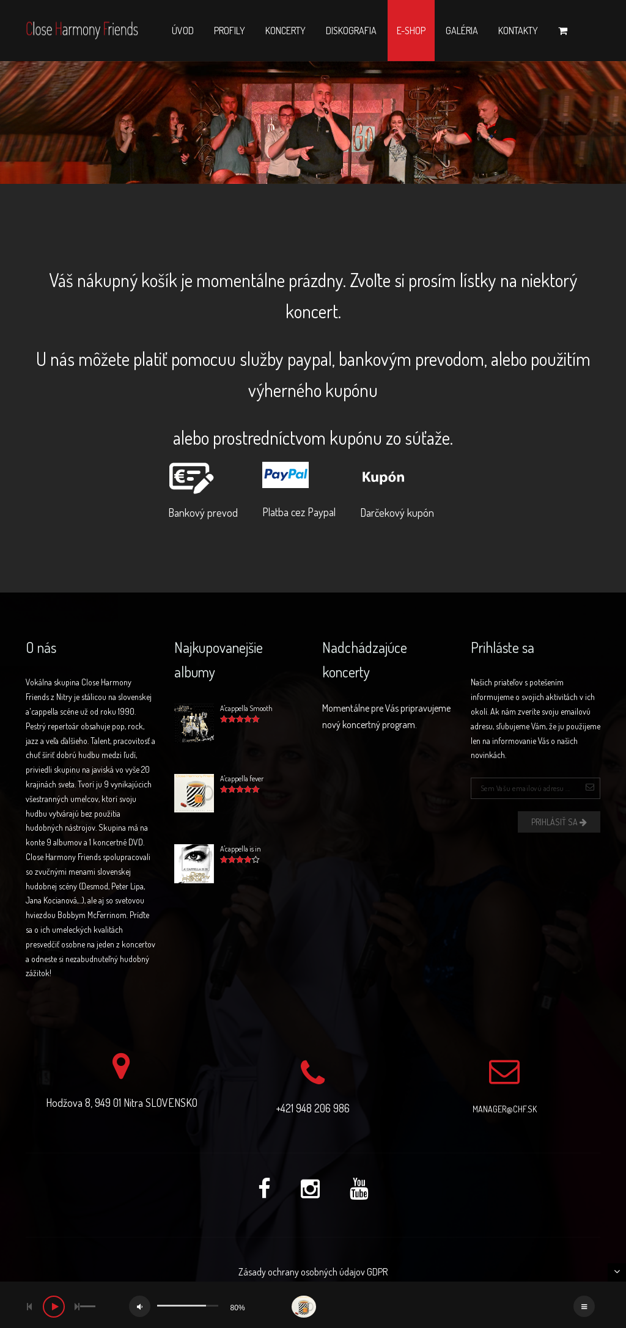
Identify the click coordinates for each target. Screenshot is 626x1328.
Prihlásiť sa (559, 822)
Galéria (462, 30)
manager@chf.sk (505, 1109)
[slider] (87, 1306)
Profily (229, 30)
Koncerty (285, 30)
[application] (313, 1305)
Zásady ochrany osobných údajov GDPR (313, 1272)
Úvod (183, 30)
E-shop (411, 30)
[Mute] (139, 1306)
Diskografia (351, 30)
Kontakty (518, 30)
